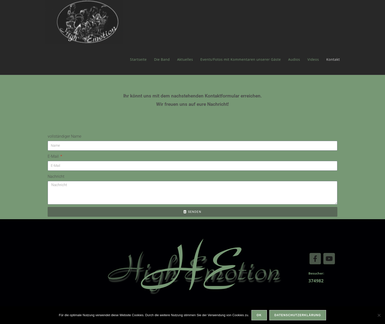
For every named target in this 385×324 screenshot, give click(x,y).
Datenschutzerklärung (298, 315)
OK (259, 315)
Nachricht (56, 176)
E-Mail (54, 156)
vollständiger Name (64, 136)
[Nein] (378, 315)
